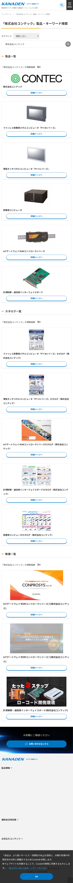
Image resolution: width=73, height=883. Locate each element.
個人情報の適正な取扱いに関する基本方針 (27, 868)
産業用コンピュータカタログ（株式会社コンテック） (28, 534)
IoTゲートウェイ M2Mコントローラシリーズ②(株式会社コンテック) (36, 606)
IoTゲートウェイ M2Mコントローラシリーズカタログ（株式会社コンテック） (35, 446)
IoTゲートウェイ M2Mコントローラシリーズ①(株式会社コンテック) (36, 659)
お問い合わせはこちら (38, 743)
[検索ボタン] (62, 5)
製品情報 (6, 767)
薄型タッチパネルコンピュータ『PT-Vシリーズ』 (26, 168)
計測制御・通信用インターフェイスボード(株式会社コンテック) (35, 710)
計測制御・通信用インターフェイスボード (23, 292)
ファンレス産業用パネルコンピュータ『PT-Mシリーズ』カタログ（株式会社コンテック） (36, 355)
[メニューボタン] (69, 5)
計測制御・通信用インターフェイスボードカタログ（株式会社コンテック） (35, 491)
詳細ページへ (36, 92)
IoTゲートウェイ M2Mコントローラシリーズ (24, 251)
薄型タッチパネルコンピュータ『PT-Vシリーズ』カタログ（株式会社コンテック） (36, 401)
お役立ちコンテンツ (11, 838)
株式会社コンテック (12, 86)
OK (36, 876)
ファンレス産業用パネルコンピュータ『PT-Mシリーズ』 (30, 127)
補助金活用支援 (9, 819)
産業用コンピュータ (12, 210)
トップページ (6, 14)
